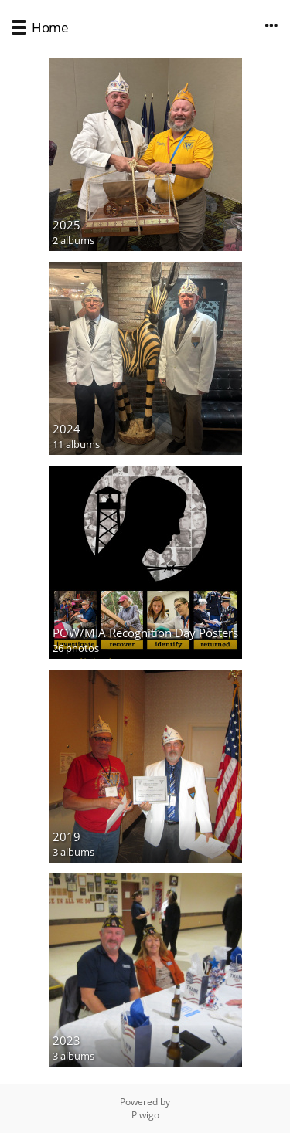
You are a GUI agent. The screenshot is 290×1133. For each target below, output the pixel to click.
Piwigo (145, 1114)
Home (50, 27)
